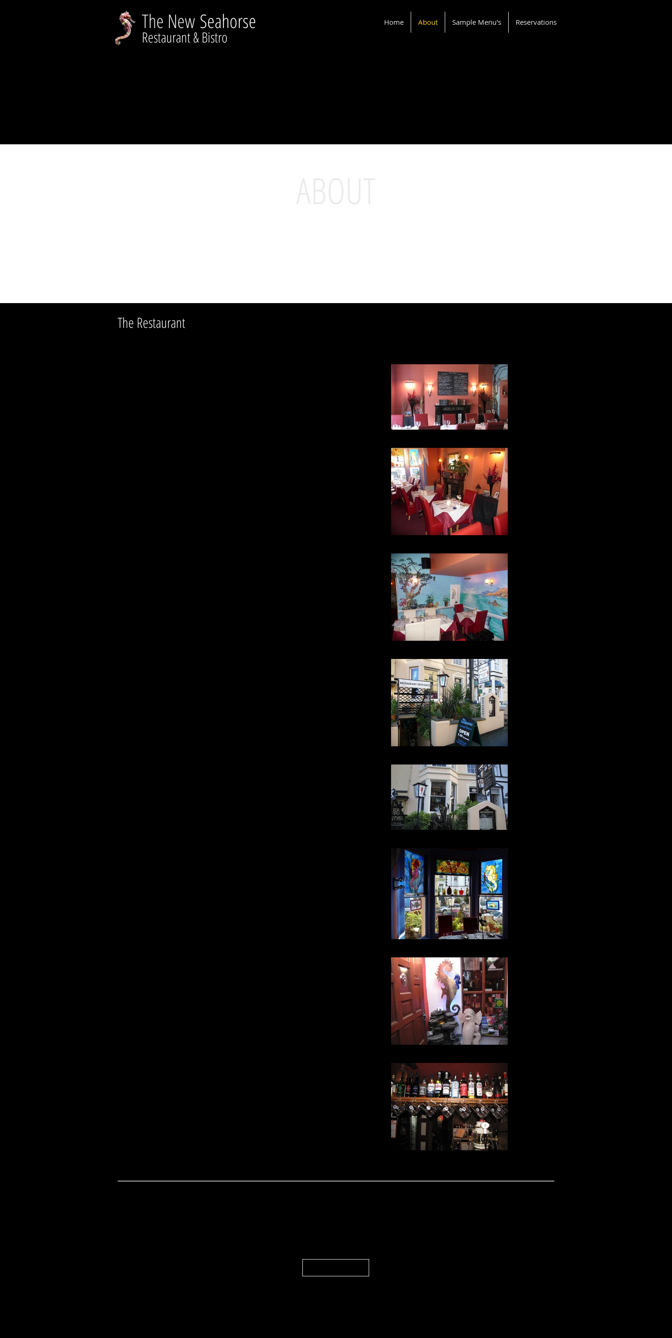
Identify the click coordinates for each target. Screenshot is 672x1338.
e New (178, 21)
